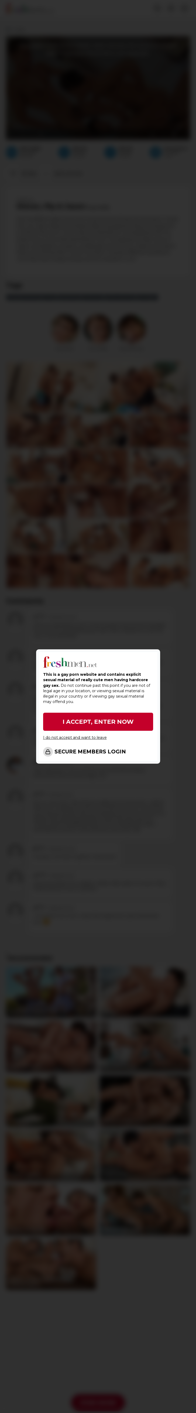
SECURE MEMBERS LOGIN (90, 752)
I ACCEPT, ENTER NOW (98, 721)
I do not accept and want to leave (75, 737)
